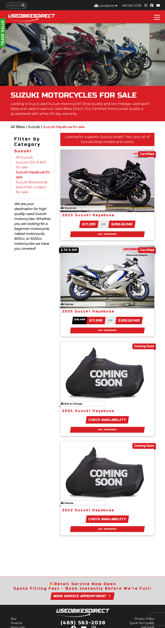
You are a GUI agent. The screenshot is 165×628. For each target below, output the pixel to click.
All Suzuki (24, 157)
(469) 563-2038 (83, 623)
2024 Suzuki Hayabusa (88, 411)
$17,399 (89, 224)
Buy (14, 619)
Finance (16, 623)
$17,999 (96, 320)
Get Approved (107, 234)
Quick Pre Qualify (141, 623)
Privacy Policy (144, 619)
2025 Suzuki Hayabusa (88, 311)
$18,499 (79, 319)
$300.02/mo (129, 320)
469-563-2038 (131, 5)
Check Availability (107, 420)
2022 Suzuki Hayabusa (88, 510)
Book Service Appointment (82, 596)
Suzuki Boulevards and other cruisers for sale (31, 187)
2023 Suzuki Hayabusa (88, 215)
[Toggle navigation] (157, 16)
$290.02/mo (122, 224)
